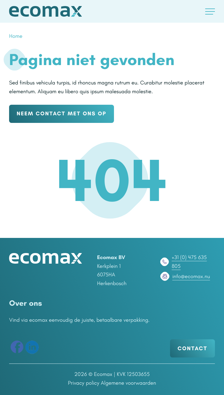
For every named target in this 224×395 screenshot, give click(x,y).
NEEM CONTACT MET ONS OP (61, 113)
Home (15, 36)
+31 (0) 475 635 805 (183, 261)
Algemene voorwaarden (128, 383)
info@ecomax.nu (184, 276)
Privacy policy (83, 383)
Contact (192, 348)
